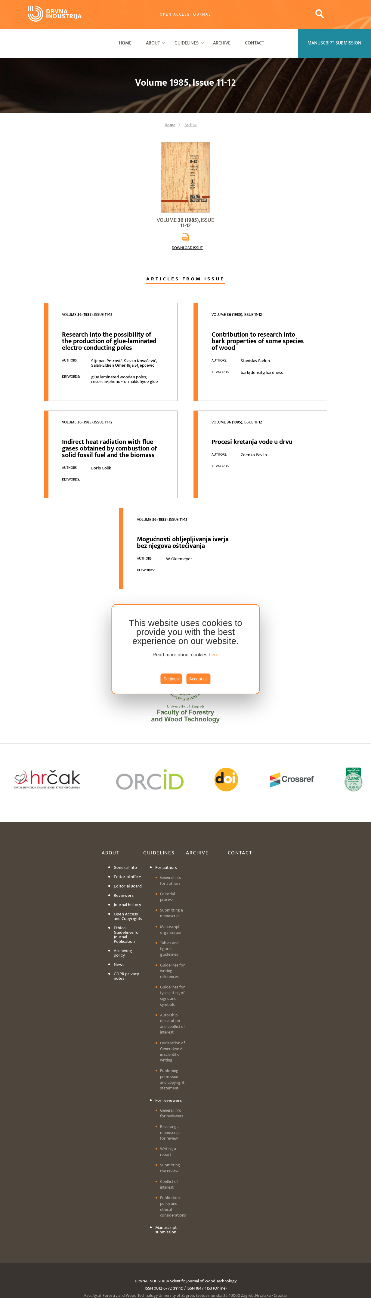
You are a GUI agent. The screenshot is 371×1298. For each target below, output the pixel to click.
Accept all (198, 678)
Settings (171, 678)
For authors (166, 814)
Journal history (127, 852)
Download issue (187, 248)
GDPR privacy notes (126, 923)
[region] (185, 649)
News (119, 911)
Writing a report (168, 1098)
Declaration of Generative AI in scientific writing (172, 998)
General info (125, 814)
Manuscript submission (166, 1177)
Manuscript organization (171, 876)
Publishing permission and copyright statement (172, 1026)
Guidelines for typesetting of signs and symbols (172, 943)
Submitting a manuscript (171, 860)
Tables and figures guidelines (169, 896)
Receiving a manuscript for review (170, 1079)
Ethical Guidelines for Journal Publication (127, 881)
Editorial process (167, 844)
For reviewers (168, 1047)
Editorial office (127, 824)
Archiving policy (123, 900)
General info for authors (170, 827)
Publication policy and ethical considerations (173, 1153)
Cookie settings (185, 1264)
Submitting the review (170, 1115)
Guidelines (187, 43)
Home (125, 43)
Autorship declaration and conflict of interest (172, 971)
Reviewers (124, 842)
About (153, 43)
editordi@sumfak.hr (230, 1257)
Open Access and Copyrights (128, 863)
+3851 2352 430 (166, 1249)
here (213, 654)
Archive (221, 43)
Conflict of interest (169, 1131)
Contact (254, 43)
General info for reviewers (171, 1060)
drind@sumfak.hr (209, 1249)
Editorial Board (128, 833)
